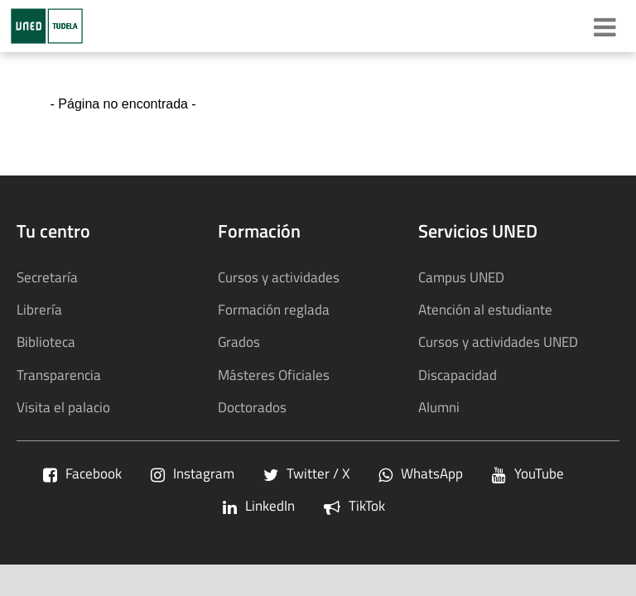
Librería (39, 309)
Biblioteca (46, 341)
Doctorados (252, 407)
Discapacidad (457, 374)
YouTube (528, 473)
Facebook (82, 473)
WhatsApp (420, 473)
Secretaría (47, 277)
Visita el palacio (63, 407)
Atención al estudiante (485, 309)
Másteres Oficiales (274, 374)
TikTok (354, 505)
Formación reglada (274, 309)
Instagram (192, 473)
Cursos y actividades (279, 277)
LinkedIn (259, 505)
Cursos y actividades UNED (498, 341)
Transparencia (59, 374)
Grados (239, 341)
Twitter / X (306, 473)
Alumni (439, 407)
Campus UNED (461, 277)
